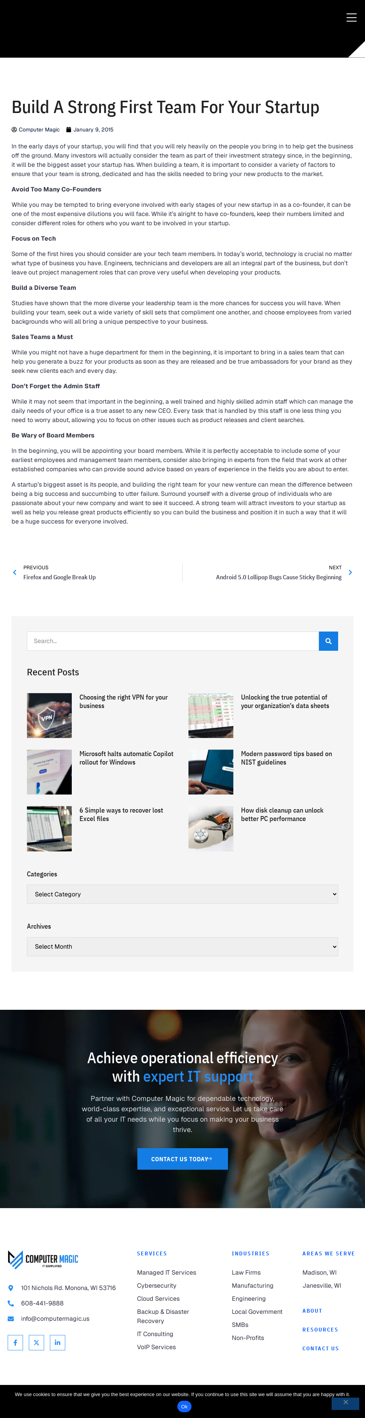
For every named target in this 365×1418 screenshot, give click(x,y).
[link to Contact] (329, 1348)
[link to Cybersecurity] (176, 1285)
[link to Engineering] (259, 1298)
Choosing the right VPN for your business (123, 701)
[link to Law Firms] (259, 1272)
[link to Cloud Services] (176, 1298)
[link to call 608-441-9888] (65, 1303)
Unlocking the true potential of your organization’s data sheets (285, 701)
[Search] (328, 641)
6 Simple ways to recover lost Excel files (121, 814)
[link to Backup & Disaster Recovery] (176, 1316)
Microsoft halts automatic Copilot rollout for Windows (126, 757)
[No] (345, 1404)
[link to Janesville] (329, 1285)
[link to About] (329, 1311)
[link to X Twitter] (36, 1342)
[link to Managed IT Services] (176, 1272)
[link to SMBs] (259, 1325)
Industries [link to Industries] (251, 1253)
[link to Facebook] (15, 1342)
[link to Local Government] (259, 1312)
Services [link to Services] (152, 1253)
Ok (184, 1407)
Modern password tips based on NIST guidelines (286, 757)
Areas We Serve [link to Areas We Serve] (328, 1253)
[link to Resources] (329, 1330)
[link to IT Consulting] (176, 1334)
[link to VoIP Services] (176, 1347)
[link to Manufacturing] (259, 1285)
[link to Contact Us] (182, 1159)
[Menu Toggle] (351, 18)
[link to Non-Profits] (259, 1338)
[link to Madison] (329, 1272)
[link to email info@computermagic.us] (65, 1318)
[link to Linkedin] (57, 1342)
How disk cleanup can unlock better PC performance (282, 814)
